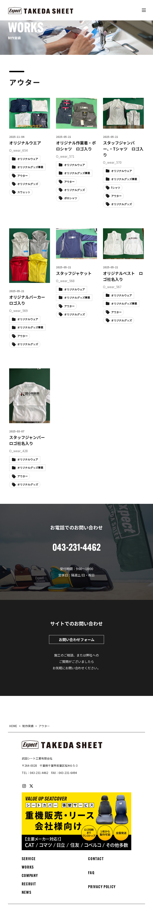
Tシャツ (115, 188)
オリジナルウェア (27, 159)
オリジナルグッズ (27, 184)
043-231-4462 (39, 773)
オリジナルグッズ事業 (30, 167)
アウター (22, 176)
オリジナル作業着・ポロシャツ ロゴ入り (76, 146)
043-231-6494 (68, 773)
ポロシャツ (70, 198)
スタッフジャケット (74, 273)
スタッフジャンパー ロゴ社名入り (29, 440)
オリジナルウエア (25, 143)
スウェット (23, 192)
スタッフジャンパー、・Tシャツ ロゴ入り (123, 149)
